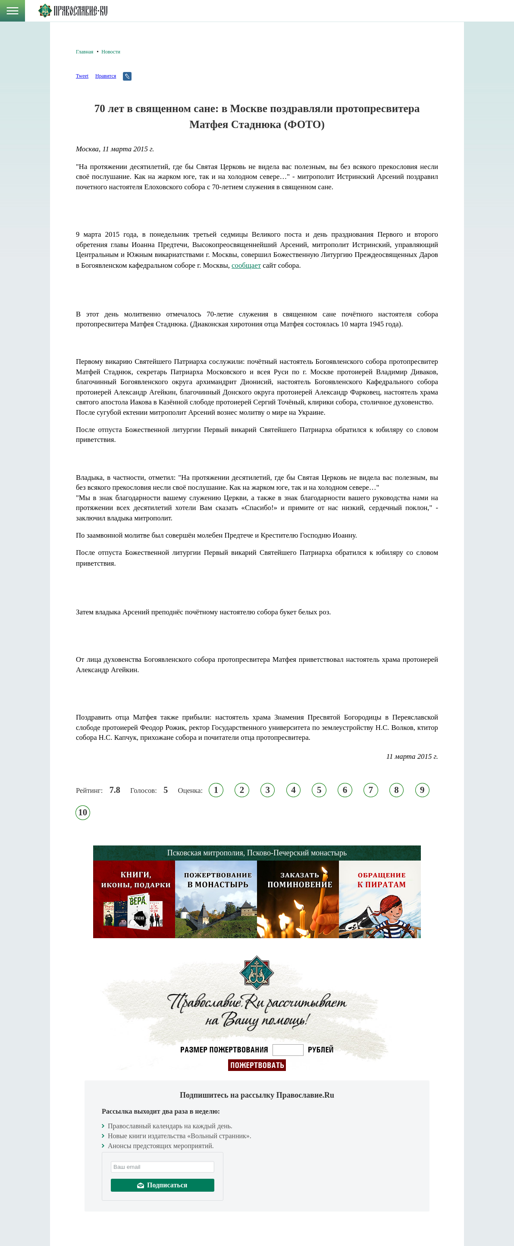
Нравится (105, 76)
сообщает (246, 265)
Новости (110, 52)
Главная (84, 52)
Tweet (82, 76)
